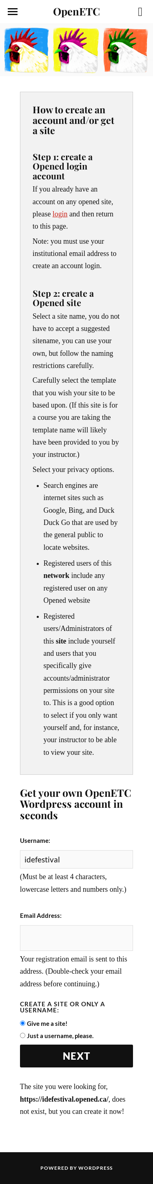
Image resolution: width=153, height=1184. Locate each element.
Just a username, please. (60, 1035)
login (60, 214)
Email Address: (41, 915)
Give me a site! (47, 1023)
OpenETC (76, 11)
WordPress (95, 1168)
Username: (35, 840)
